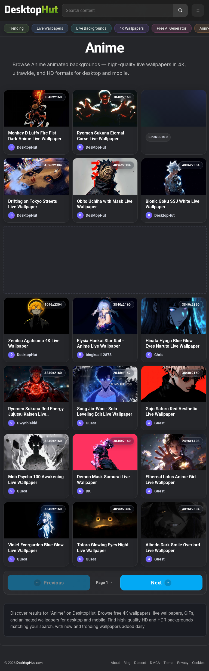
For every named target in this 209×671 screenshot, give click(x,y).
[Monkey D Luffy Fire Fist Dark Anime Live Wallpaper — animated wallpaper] (36, 122)
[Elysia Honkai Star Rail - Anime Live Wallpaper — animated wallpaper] (105, 330)
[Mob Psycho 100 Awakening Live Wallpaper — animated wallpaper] (36, 466)
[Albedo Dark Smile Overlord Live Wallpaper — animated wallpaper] (173, 534)
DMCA (155, 663)
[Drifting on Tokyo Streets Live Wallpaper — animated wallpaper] (36, 190)
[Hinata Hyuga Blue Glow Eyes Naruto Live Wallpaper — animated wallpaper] (173, 330)
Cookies (198, 663)
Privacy (182, 663)
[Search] (180, 10)
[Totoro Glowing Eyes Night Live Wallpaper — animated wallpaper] (105, 534)
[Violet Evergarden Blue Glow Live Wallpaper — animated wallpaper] (36, 534)
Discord (140, 663)
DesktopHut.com (29, 663)
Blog (127, 663)
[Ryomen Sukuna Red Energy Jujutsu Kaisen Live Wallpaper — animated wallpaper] (36, 398)
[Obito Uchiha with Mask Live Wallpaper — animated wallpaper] (105, 190)
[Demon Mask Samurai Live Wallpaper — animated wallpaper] (105, 466)
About (115, 663)
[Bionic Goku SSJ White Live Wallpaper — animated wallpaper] (173, 190)
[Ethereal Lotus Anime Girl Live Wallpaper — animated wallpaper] (173, 466)
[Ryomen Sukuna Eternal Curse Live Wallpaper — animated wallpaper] (105, 122)
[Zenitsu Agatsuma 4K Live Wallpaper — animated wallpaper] (36, 330)
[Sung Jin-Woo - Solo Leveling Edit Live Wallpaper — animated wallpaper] (105, 398)
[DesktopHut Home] (31, 10)
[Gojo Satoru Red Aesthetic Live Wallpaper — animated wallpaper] (173, 398)
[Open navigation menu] (198, 10)
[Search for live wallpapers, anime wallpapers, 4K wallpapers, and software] (117, 10)
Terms (168, 663)
